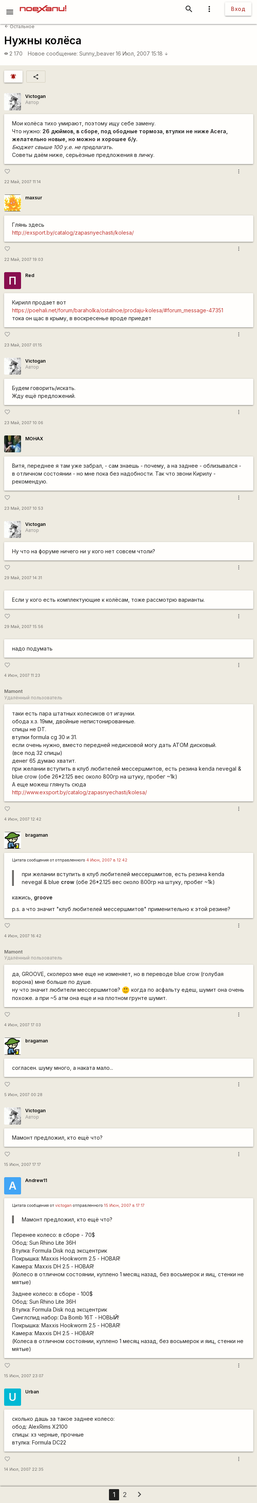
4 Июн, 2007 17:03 (22, 1025)
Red (29, 275)
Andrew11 (36, 1180)
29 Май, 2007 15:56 (23, 626)
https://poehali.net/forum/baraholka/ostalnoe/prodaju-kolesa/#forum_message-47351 (117, 310)
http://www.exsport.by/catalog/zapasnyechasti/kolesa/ (79, 792)
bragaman (36, 835)
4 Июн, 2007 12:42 (22, 819)
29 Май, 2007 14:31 (23, 577)
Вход (238, 9)
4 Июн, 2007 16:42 (22, 936)
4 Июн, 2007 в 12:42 (106, 860)
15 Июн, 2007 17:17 (22, 1164)
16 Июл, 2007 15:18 (142, 53)
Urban (32, 1392)
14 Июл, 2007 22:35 (24, 1469)
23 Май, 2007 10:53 (23, 508)
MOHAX (34, 438)
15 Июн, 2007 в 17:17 (124, 1205)
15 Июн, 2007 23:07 (24, 1375)
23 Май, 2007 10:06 (23, 422)
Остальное (19, 26)
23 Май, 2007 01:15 (23, 345)
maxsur (33, 197)
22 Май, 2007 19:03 (23, 259)
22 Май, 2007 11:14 (22, 181)
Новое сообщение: (53, 53)
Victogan (35, 96)
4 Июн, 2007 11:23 (22, 675)
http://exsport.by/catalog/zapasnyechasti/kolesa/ (73, 232)
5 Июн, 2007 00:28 (23, 1094)
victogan (63, 1205)
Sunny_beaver (97, 53)
